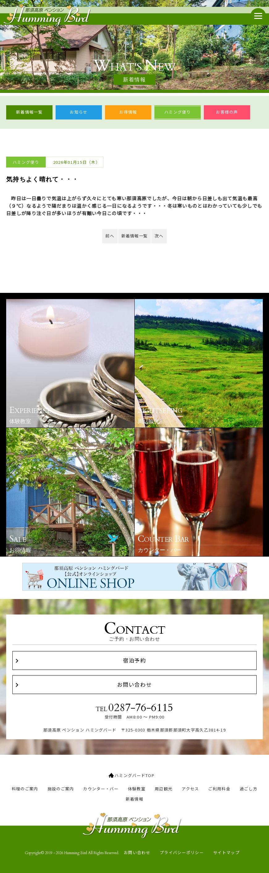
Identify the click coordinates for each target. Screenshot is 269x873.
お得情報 (128, 112)
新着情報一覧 (29, 112)
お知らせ (78, 112)
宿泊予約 (134, 660)
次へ (159, 236)
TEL (134, 707)
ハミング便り (177, 112)
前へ (109, 236)
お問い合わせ (134, 684)
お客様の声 (227, 112)
